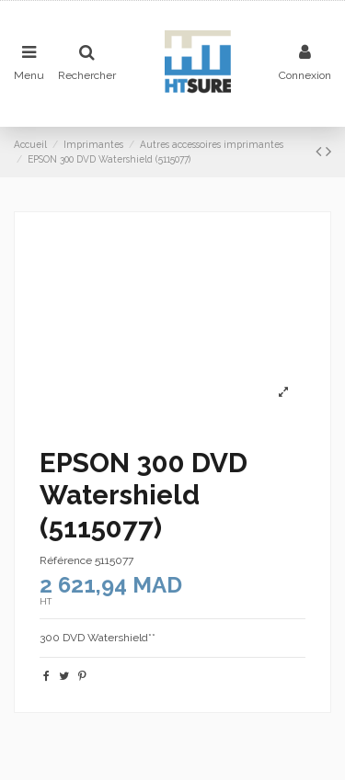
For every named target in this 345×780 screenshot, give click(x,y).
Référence (66, 560)
